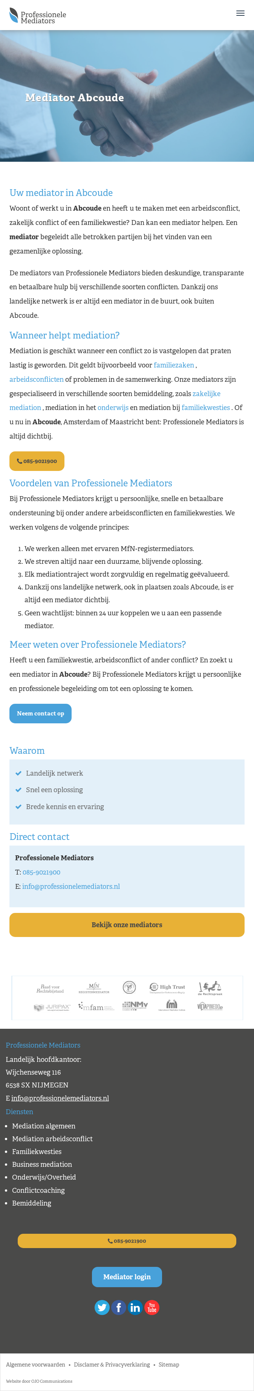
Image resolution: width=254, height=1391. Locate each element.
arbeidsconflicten (36, 379)
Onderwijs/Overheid (44, 1177)
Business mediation (42, 1164)
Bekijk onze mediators (127, 924)
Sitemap (169, 1364)
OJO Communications (51, 1381)
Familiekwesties (36, 1151)
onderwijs (113, 407)
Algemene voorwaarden (35, 1364)
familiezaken (174, 365)
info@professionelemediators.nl (71, 886)
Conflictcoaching (38, 1190)
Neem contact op (40, 713)
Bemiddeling (31, 1203)
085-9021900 (37, 461)
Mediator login (127, 1277)
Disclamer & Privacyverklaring (112, 1364)
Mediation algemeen (43, 1126)
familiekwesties (206, 407)
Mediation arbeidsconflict (52, 1138)
